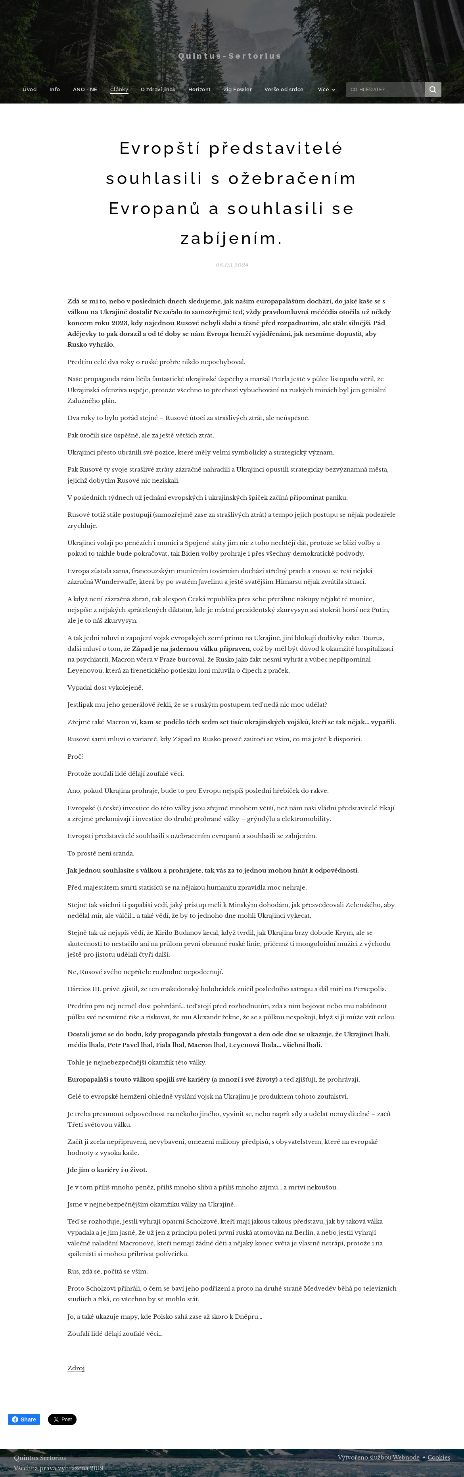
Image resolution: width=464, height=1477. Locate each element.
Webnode (406, 1457)
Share (24, 1419)
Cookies (439, 1457)
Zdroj (76, 1368)
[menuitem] (37, 90)
